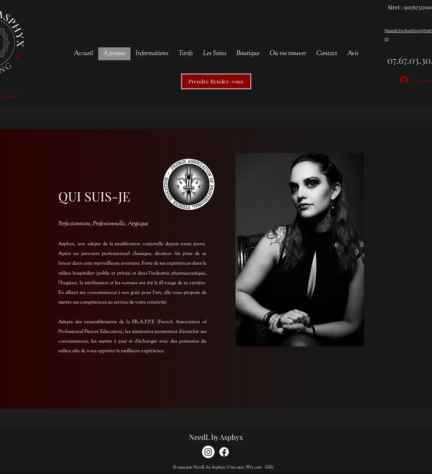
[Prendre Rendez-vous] (216, 81)
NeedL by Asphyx (216, 437)
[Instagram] (208, 452)
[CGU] (269, 467)
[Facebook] (224, 452)
